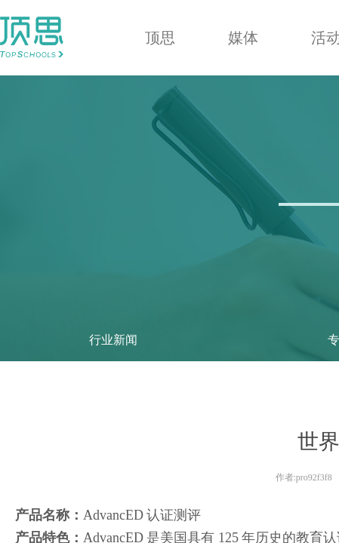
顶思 (160, 37)
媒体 (243, 37)
